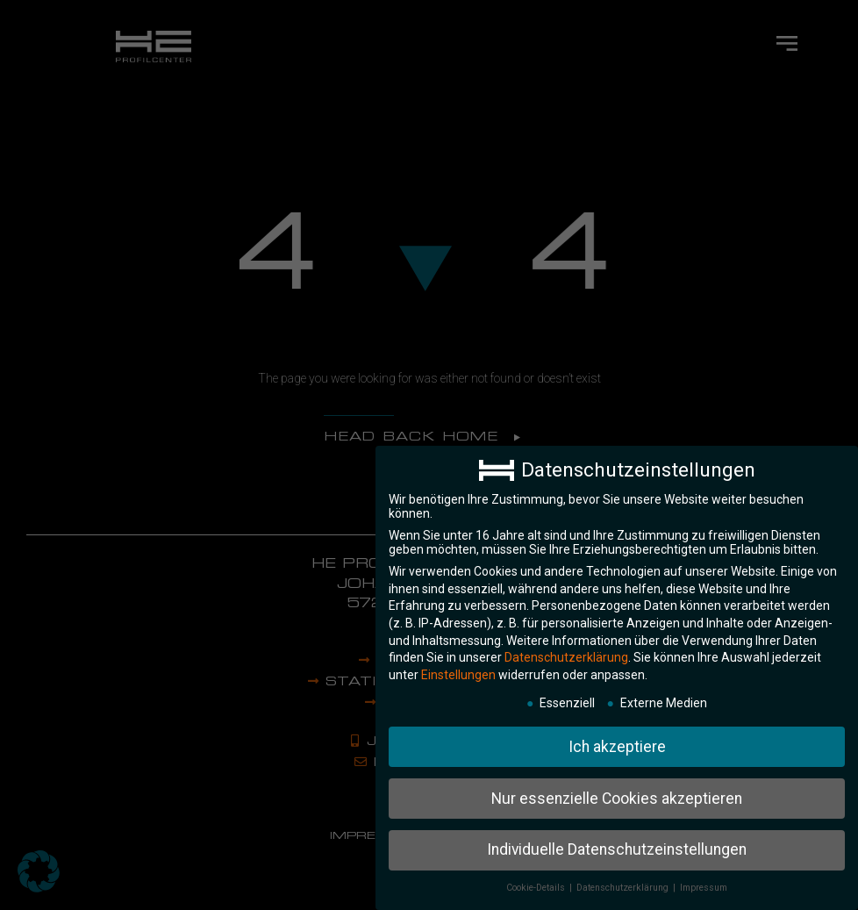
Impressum (703, 881)
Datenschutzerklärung (566, 651)
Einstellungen (458, 669)
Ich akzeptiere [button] (617, 740)
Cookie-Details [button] (537, 881)
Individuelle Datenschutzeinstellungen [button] (617, 843)
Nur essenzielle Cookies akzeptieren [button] (616, 791)
